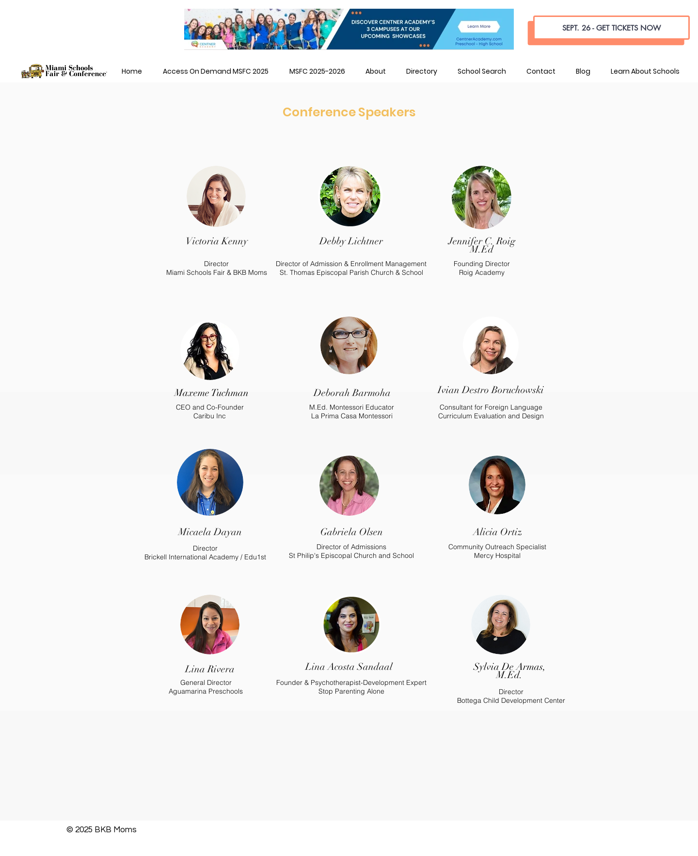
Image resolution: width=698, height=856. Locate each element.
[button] (375, 71)
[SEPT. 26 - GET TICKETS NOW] (611, 28)
